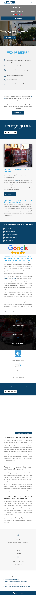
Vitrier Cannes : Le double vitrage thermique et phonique (17, 586)
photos (23, 310)
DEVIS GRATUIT (18, 18)
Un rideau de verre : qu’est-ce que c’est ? (13, 584)
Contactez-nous (11, 132)
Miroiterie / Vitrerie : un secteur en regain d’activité (16, 581)
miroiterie (17, 180)
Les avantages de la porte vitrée (12, 579)
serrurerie (14, 278)
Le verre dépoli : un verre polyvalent (12, 583)
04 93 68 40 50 (18, 7)
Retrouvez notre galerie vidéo (24, 433)
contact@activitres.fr (18, 11)
